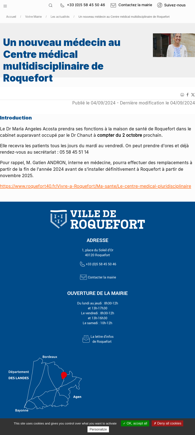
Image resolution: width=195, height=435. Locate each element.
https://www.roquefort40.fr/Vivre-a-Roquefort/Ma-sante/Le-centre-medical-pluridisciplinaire (95, 186)
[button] (5, 5)
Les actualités (60, 16)
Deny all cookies (167, 423)
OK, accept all (135, 423)
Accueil (11, 16)
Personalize (98, 429)
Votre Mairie (33, 16)
